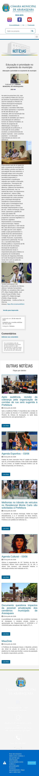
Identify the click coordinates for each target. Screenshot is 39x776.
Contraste (31, 25)
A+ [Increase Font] (23, 25)
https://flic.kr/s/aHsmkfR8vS (15, 304)
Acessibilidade (14, 25)
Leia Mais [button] (6, 425)
